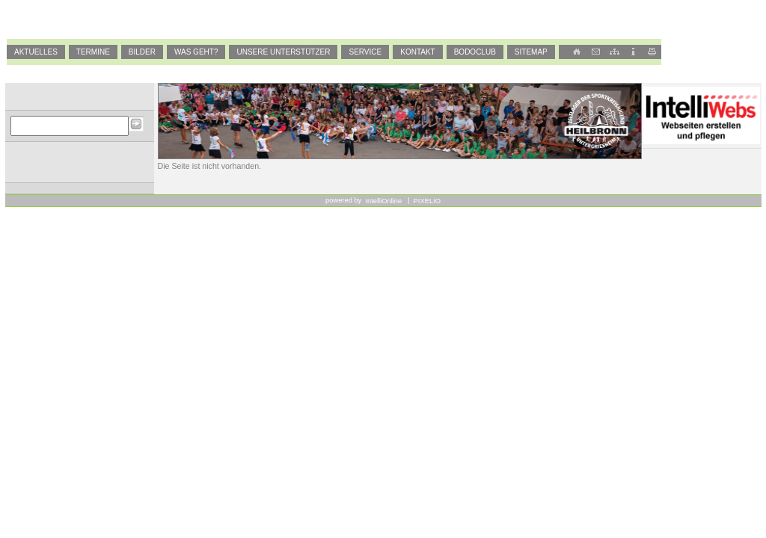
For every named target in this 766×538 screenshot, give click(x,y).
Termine (93, 52)
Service (365, 52)
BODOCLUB (475, 52)
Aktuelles (36, 52)
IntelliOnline (384, 201)
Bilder (142, 52)
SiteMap (531, 52)
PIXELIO (426, 201)
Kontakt (417, 52)
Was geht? (196, 52)
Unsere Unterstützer (283, 52)
